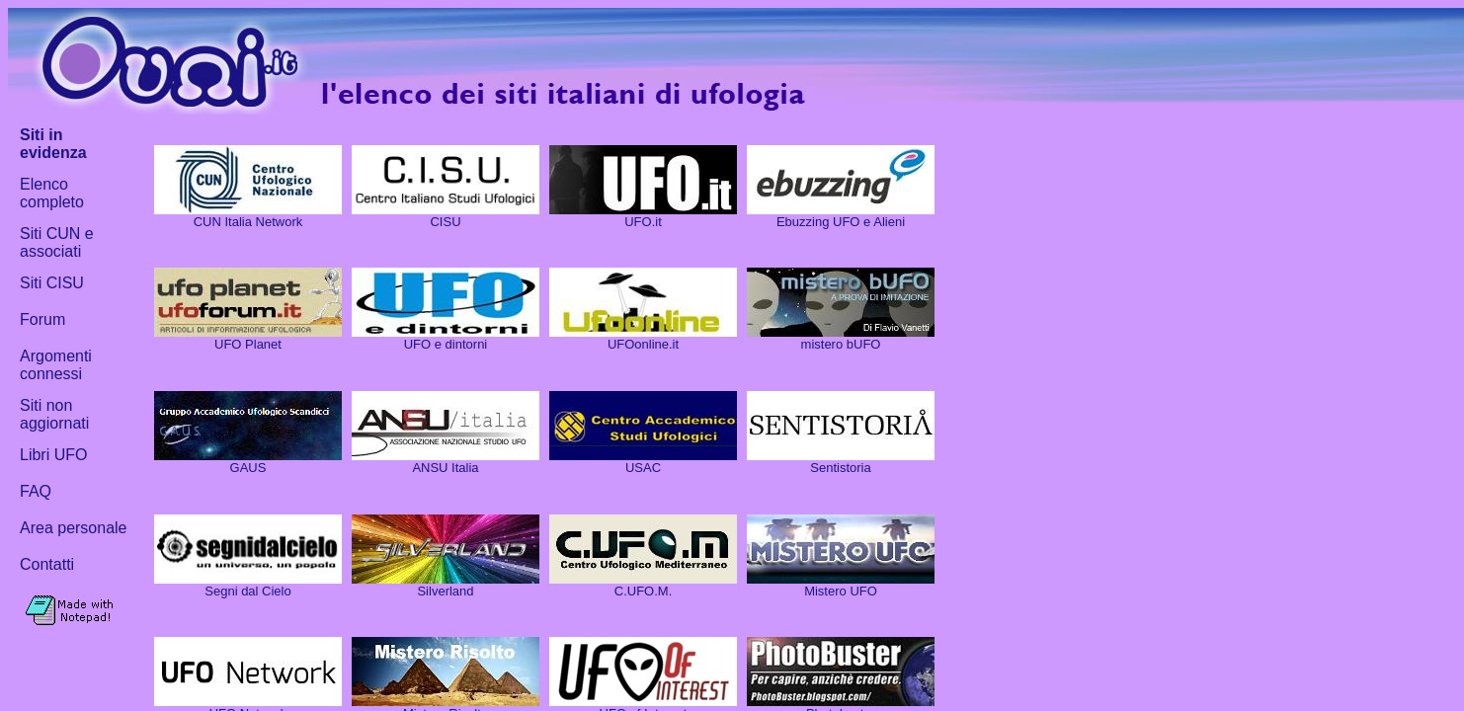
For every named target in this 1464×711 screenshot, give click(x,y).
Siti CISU (52, 283)
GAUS (248, 467)
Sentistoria (840, 467)
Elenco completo (52, 193)
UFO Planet (248, 344)
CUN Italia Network (248, 221)
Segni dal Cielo (247, 591)
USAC (643, 467)
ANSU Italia (445, 467)
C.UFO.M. (643, 591)
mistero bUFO (841, 344)
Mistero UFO (840, 591)
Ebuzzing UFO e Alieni (840, 221)
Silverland (445, 591)
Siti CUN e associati (57, 242)
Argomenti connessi (56, 365)
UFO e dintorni (446, 344)
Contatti (47, 564)
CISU (445, 221)
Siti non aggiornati (54, 414)
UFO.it (643, 221)
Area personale (73, 527)
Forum (42, 319)
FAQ (35, 491)
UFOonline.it (643, 344)
